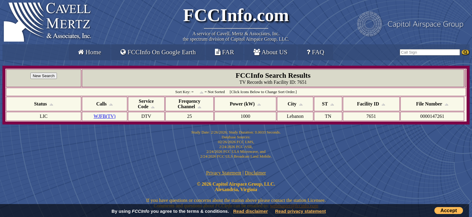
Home (89, 52)
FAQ (315, 52)
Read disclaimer (250, 211)
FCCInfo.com (236, 15)
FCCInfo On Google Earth (158, 52)
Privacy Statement (223, 172)
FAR (224, 52)
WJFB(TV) (105, 116)
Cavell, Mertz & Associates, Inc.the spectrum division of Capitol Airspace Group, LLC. (236, 36)
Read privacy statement (300, 211)
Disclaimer (255, 172)
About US (270, 52)
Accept (448, 210)
